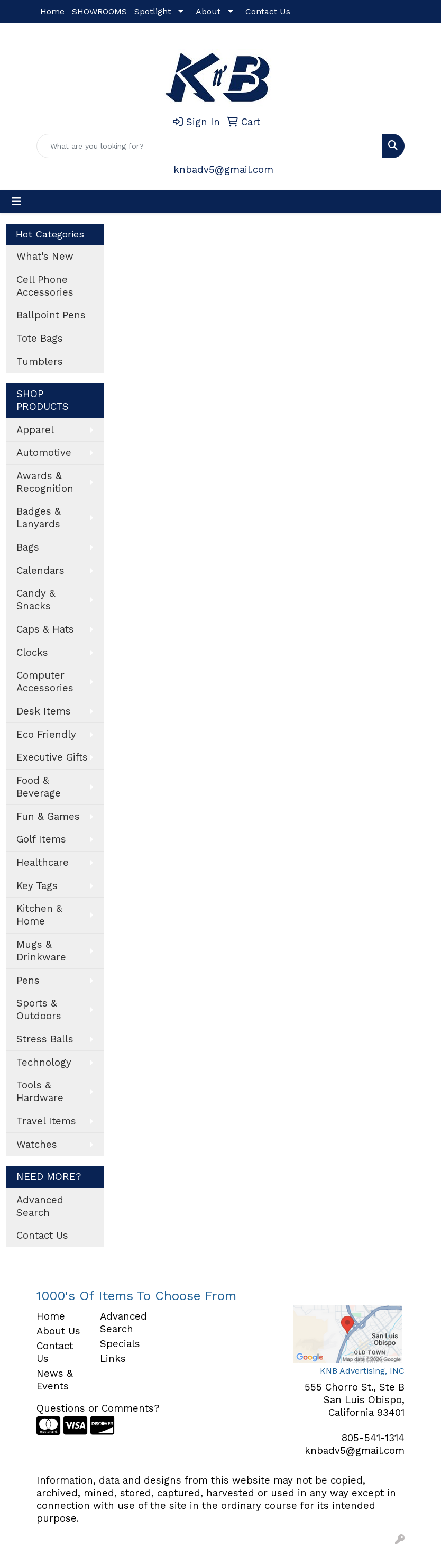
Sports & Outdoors (38, 1010)
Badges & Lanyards (38, 518)
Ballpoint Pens (51, 315)
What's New (45, 256)
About (208, 11)
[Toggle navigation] (16, 201)
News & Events (54, 1380)
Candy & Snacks (36, 600)
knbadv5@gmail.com (223, 170)
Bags (27, 547)
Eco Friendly (46, 734)
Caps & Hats (45, 629)
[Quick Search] (209, 146)
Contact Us (267, 11)
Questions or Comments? (97, 1408)
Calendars (40, 571)
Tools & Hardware (39, 1092)
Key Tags (37, 886)
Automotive (43, 453)
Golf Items (41, 839)
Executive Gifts (52, 757)
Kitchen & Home (39, 915)
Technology (43, 1062)
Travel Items (46, 1121)
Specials (120, 1344)
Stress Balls (45, 1039)
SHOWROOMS (99, 11)
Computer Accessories (45, 682)
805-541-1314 (373, 1438)
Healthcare (42, 862)
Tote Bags (39, 338)
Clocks (32, 652)
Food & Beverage (38, 787)
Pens (28, 980)
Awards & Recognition (45, 482)
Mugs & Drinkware (41, 951)
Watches (36, 1144)
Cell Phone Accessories (45, 286)
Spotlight (152, 11)
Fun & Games (48, 816)
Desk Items (43, 711)
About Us (58, 1331)
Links (113, 1359)
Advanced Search (39, 1206)
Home (52, 11)
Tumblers (39, 362)
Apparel (35, 430)
